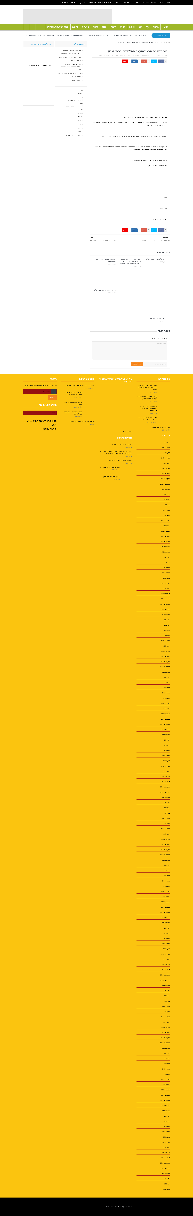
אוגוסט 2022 (165, 489)
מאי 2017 (167, 813)
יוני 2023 (167, 442)
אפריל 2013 (166, 1069)
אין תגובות (115, 55)
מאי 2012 (167, 1126)
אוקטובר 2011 (165, 1163)
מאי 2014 (167, 1001)
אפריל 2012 (166, 1132)
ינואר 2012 (166, 1147)
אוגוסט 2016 (165, 860)
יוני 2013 (167, 1059)
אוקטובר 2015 (165, 912)
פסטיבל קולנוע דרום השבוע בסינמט (156, 241)
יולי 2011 (167, 1179)
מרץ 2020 (166, 635)
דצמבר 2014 (165, 965)
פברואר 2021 (165, 583)
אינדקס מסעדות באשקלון (58, 27)
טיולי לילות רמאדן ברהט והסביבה (103, 241)
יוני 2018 (167, 745)
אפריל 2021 (166, 573)
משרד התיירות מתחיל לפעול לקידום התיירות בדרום (147, 418)
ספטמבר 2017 (165, 792)
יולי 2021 (167, 557)
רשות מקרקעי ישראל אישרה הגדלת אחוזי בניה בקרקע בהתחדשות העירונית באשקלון (55, 35)
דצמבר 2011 (165, 1153)
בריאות (75, 27)
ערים (117, 2)
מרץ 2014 (166, 1011)
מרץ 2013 (166, 1074)
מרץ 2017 (166, 823)
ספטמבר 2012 (165, 1105)
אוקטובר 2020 (165, 604)
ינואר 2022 (166, 526)
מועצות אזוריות (105, 2)
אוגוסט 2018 (165, 735)
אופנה (104, 27)
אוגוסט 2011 (166, 1173)
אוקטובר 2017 (165, 787)
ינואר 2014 (166, 1022)
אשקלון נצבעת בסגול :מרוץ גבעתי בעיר (118, 460)
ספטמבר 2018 (165, 729)
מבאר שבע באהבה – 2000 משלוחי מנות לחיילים (130, 35)
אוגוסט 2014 (165, 985)
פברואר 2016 (165, 891)
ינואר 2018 (166, 771)
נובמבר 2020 (165, 599)
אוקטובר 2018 (165, 724)
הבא (91, 238)
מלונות (95, 27)
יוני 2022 (167, 500)
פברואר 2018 (165, 766)
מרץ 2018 (166, 761)
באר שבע (126, 2)
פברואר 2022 (165, 520)
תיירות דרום (156, 55)
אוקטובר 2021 (165, 541)
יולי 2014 (167, 991)
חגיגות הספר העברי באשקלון (105, 290)
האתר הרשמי (68, 2)
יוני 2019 (167, 682)
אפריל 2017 (166, 818)
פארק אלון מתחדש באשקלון (156, 259)
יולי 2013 (167, 1053)
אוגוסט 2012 (165, 1111)
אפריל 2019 (166, 693)
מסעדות (85, 27)
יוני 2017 (167, 808)
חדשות (156, 27)
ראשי (153, 2)
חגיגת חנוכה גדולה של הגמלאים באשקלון (80, 385)
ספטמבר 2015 (165, 917)
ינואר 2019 (166, 708)
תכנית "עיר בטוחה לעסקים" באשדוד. (81, 422)
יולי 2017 (167, 803)
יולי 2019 (167, 677)
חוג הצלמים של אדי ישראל (74, 80)
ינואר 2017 (166, 834)
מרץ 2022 (166, 515)
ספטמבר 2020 (165, 609)
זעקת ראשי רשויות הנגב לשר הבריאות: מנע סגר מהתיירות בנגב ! (147, 388)
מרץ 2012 (166, 1137)
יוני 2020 (167, 625)
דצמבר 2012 (165, 1090)
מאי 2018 (167, 750)
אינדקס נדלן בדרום (74, 100)
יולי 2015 (167, 928)
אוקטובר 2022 (165, 479)
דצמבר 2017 (165, 776)
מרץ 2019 (166, 698)
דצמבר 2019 (165, 651)
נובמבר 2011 (165, 1158)
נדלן (147, 27)
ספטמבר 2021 (165, 547)
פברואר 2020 (165, 641)
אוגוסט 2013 (165, 1048)
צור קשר (81, 2)
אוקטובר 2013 (165, 1038)
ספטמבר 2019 (165, 667)
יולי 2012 (167, 1116)
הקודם (165, 238)
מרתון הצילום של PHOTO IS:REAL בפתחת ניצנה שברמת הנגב (72, 67)
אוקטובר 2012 (165, 1100)
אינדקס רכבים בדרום (73, 106)
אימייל (100, 55)
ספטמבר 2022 (165, 484)
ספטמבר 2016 (165, 855)
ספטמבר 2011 (165, 1168)
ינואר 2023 (166, 463)
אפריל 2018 (166, 756)
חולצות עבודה (50, 429)
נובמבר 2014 (165, 970)
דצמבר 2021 (165, 531)
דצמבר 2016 (165, 839)
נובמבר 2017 (165, 782)
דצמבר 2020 (165, 594)
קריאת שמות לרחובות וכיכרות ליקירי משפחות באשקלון (147, 398)
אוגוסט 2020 (165, 614)
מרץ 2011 (166, 1189)
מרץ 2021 (166, 578)
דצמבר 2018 (165, 714)
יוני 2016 (167, 870)
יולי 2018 (167, 740)
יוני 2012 (167, 1121)
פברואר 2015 (165, 954)
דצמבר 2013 (165, 1027)
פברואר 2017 (165, 829)
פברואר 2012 (165, 1142)
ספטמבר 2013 (165, 1043)
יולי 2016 (167, 865)
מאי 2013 (167, 1064)
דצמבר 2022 (165, 468)
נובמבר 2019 (165, 656)
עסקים (132, 27)
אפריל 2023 (166, 447)
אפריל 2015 (166, 944)
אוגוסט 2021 (165, 552)
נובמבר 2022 (165, 473)
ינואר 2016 (166, 897)
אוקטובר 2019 (165, 662)
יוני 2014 (167, 996)
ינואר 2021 (166, 588)
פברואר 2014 (165, 1017)
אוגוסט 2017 (165, 797)
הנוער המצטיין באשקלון (158, 319)
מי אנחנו (92, 2)
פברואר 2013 (165, 1079)
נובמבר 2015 (165, 907)
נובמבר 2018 (165, 719)
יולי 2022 (167, 494)
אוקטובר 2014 (165, 975)
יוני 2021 (167, 562)
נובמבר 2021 (165, 536)
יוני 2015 (167, 933)
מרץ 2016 (166, 886)
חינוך (125, 55)
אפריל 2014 (166, 1006)
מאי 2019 (167, 688)
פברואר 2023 (165, 458)
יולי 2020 (167, 620)
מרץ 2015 (166, 949)
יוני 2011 (167, 1184)
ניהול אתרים (128, 1206)
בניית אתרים (119, 1206)
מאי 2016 (167, 876)
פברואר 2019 (165, 703)
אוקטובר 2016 (165, 850)
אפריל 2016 (166, 881)
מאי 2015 (167, 938)
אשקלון (136, 2)
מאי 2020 (167, 630)
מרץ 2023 (166, 453)
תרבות (113, 27)
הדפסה (106, 55)
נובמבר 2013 (165, 1032)
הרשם (52, 398)
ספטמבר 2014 (165, 980)
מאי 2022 (167, 505)
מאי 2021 (167, 568)
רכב (140, 27)
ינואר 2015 (166, 959)
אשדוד (146, 2)
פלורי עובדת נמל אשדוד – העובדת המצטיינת (73, 393)
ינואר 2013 (166, 1085)
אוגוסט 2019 (165, 672)
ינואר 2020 (166, 646)
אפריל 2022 (166, 510)
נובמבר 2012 (165, 1095)
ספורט (122, 27)
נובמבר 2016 (165, 844)
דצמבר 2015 (165, 902)
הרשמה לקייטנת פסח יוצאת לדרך (98, 35)
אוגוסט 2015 (165, 923)
